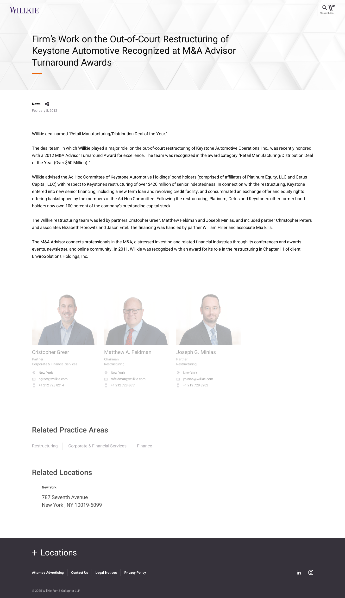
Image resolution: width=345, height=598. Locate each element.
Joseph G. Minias (196, 356)
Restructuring (45, 449)
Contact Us (79, 572)
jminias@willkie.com (194, 382)
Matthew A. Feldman (127, 356)
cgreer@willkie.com (50, 382)
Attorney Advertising (48, 572)
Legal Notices (106, 572)
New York (42, 376)
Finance (144, 449)
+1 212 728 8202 (192, 389)
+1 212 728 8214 (48, 389)
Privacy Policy (135, 572)
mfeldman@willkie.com (124, 382)
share (47, 104)
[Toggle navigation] (331, 10)
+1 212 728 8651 (120, 389)
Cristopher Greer (50, 356)
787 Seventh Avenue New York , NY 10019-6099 (72, 504)
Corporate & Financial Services (97, 449)
